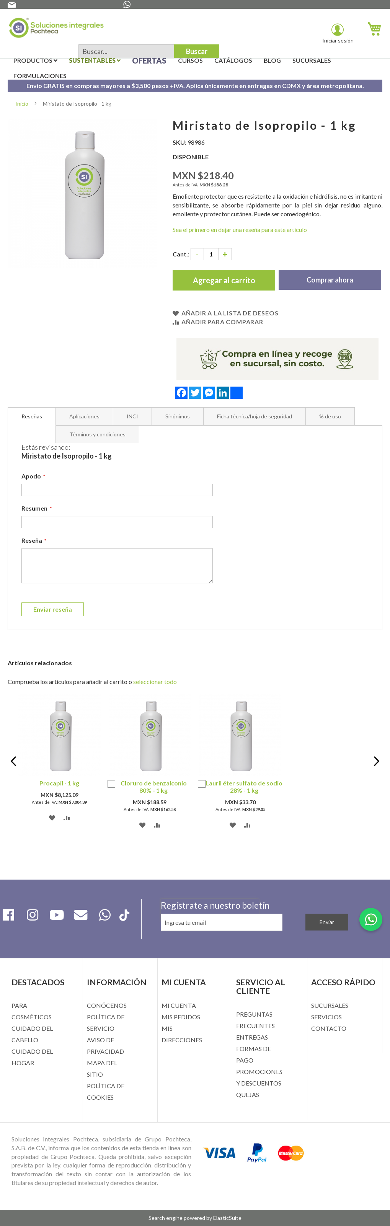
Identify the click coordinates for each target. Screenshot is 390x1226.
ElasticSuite (227, 1218)
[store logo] (56, 29)
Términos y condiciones (97, 434)
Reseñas (31, 416)
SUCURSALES (329, 1005)
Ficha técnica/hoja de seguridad (254, 416)
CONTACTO (328, 1028)
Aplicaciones (84, 416)
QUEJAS (247, 1094)
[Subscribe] (326, 922)
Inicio (21, 103)
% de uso (330, 416)
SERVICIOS (326, 1016)
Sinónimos (177, 416)
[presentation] (210, 942)
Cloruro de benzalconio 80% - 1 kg (154, 786)
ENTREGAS (252, 1037)
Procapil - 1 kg (59, 783)
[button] (52, 817)
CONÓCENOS (107, 1005)
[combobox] (126, 51)
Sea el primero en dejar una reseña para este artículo (240, 229)
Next (373, 762)
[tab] (32, 416)
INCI (132, 416)
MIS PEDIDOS (181, 1016)
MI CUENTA (179, 1005)
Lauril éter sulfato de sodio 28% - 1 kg (244, 786)
